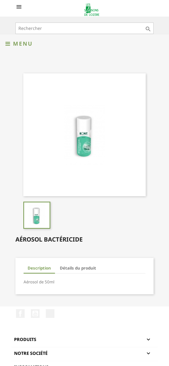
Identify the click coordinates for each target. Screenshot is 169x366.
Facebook (20, 313)
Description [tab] (39, 268)
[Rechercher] (84, 28)
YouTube (35, 313)
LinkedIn (50, 313)
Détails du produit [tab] (78, 268)
